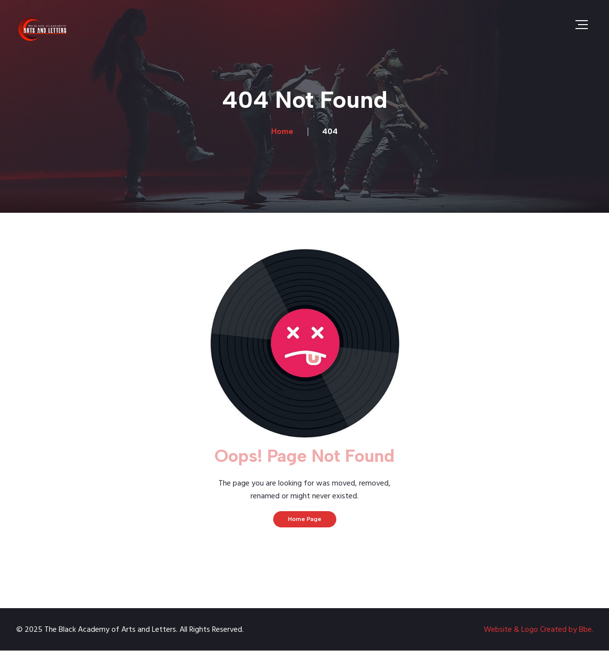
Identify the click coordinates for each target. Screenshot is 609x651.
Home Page (305, 519)
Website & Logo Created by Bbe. (538, 629)
